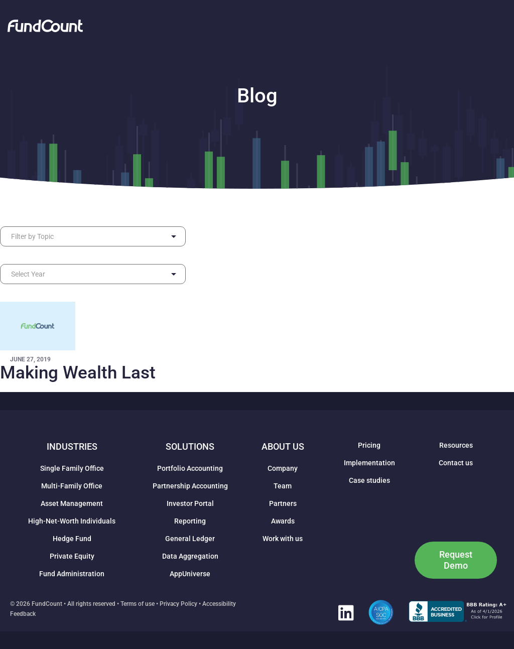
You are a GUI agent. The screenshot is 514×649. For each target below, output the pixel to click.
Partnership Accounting (190, 486)
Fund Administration (71, 574)
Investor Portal (190, 503)
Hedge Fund (72, 539)
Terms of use (137, 603)
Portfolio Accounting (190, 468)
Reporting (190, 521)
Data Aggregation (190, 556)
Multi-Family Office (71, 486)
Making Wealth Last (78, 372)
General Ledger (190, 539)
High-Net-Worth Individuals (71, 521)
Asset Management (72, 503)
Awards (283, 521)
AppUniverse (190, 574)
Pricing (369, 445)
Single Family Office (72, 468)
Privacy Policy (178, 603)
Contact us (456, 463)
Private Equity (72, 556)
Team (283, 486)
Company (283, 468)
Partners (283, 503)
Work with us (283, 539)
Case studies (369, 480)
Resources (456, 445)
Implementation (369, 463)
